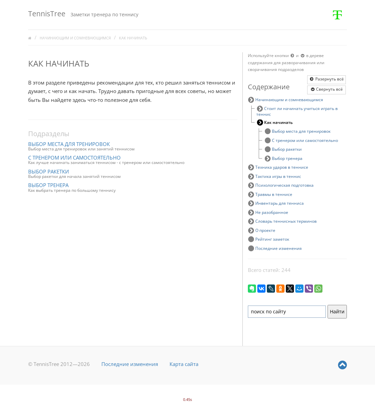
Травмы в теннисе (273, 194)
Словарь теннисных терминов (286, 221)
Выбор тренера (48, 185)
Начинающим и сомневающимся (75, 38)
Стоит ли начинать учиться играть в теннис (297, 111)
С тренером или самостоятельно (74, 157)
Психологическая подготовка (284, 185)
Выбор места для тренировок (69, 144)
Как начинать (133, 38)
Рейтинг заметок (272, 239)
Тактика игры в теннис (278, 176)
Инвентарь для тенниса (279, 203)
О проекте (265, 230)
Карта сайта (184, 364)
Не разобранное (271, 212)
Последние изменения (278, 248)
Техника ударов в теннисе (281, 167)
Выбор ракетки (48, 171)
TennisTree (46, 13)
